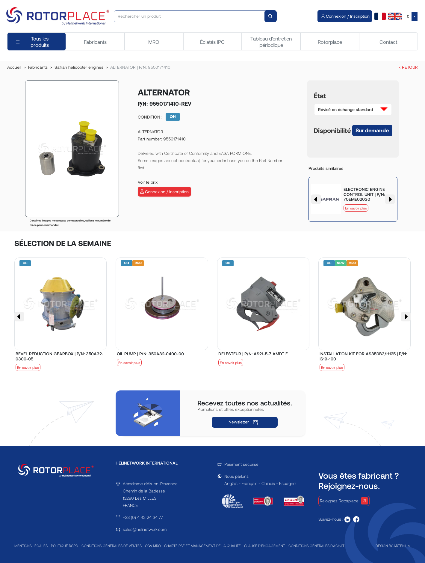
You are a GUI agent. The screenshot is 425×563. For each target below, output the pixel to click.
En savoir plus (356, 208)
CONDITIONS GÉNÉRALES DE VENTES (111, 545)
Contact (388, 42)
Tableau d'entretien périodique (271, 41)
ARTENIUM (402, 545)
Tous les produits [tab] (32, 41)
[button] (352, 109)
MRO (153, 42)
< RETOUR (408, 67)
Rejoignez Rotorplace (344, 500)
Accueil (14, 67)
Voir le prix (148, 182)
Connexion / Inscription (164, 191)
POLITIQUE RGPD (64, 545)
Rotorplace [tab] (330, 42)
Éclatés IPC (212, 42)
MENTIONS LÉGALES (31, 545)
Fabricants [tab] (95, 42)
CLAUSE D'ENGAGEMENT (264, 545)
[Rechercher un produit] (189, 16)
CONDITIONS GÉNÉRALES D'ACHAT (316, 545)
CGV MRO (153, 545)
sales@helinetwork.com (145, 529)
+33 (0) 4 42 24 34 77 (143, 517)
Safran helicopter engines (79, 67)
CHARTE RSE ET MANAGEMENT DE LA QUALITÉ (202, 545)
